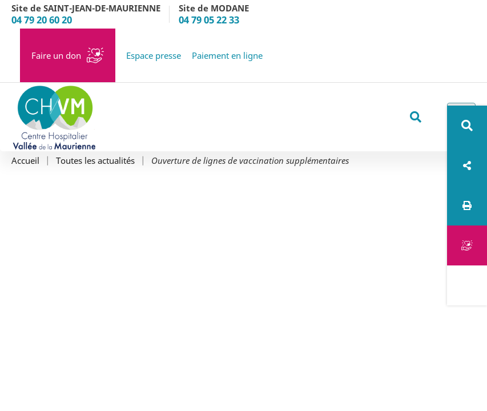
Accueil (25, 160)
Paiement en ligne (227, 55)
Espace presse (153, 55)
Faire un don (56, 55)
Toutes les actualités (95, 160)
